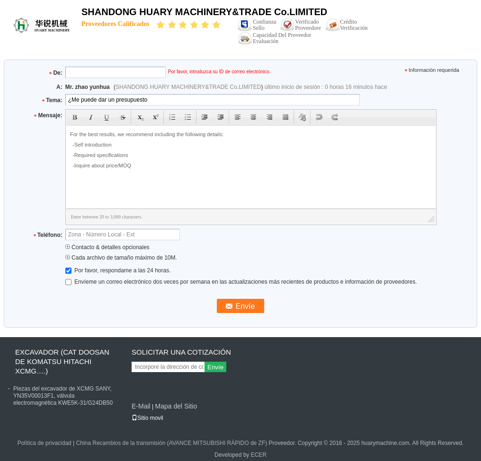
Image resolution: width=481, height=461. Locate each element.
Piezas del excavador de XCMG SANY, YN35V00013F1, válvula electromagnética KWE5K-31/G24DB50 (63, 395)
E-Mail (141, 406)
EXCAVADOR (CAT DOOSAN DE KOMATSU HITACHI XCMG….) (62, 361)
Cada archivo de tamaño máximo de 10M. (121, 257)
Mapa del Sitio (176, 406)
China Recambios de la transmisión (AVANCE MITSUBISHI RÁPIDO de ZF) (171, 443)
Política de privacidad (44, 443)
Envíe (215, 367)
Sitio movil (147, 418)
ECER (259, 455)
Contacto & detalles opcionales (107, 247)
